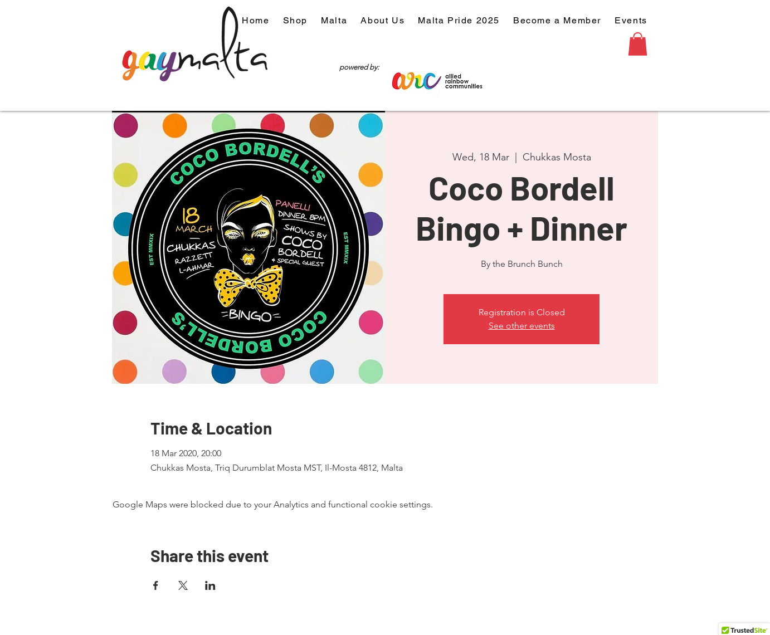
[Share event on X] (183, 585)
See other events (522, 325)
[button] (637, 44)
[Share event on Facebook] (155, 585)
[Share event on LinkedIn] (210, 585)
